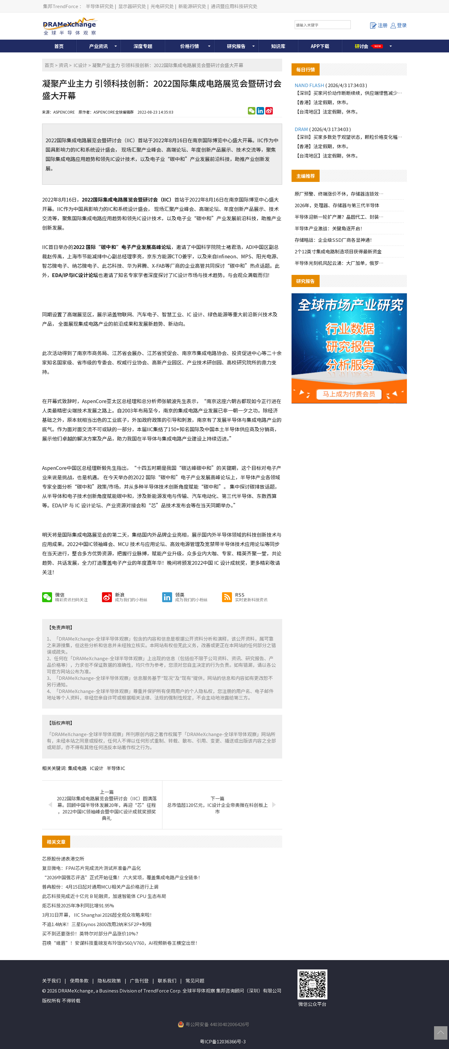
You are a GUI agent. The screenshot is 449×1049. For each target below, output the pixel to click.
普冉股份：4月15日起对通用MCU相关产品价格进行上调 (100, 886)
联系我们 (167, 980)
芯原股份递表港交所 (63, 858)
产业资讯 (98, 46)
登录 (398, 25)
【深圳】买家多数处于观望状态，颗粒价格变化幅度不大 (349, 137)
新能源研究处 (192, 6)
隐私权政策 (109, 980)
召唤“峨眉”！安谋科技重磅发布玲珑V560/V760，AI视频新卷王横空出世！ (121, 942)
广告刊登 (139, 980)
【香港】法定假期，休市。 (323, 102)
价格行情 (189, 46)
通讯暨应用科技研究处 (234, 6)
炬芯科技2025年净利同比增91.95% (78, 905)
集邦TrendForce (60, 6)
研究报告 (236, 46)
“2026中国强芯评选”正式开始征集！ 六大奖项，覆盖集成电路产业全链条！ (122, 877)
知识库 (278, 46)
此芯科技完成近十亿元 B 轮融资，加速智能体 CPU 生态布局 (104, 896)
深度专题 (142, 46)
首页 (59, 46)
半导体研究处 (100, 6)
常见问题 (195, 980)
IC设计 (80, 65)
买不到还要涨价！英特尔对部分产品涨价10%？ (91, 933)
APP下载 (320, 46)
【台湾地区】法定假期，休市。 (327, 111)
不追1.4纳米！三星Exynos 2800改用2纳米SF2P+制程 (97, 924)
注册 (379, 25)
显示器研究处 (132, 6)
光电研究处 (162, 6)
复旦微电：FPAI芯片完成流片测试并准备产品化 (91, 868)
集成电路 (77, 768)
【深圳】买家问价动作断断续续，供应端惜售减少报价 (349, 93)
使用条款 (79, 980)
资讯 (63, 65)
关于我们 (51, 980)
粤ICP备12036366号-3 (223, 1041)
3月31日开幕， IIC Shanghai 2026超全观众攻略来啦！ (98, 914)
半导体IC (116, 768)
